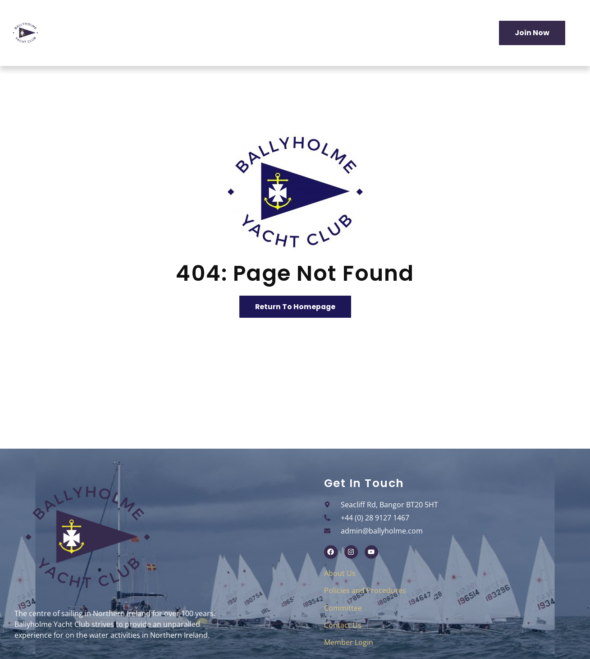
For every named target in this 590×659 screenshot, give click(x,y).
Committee (343, 608)
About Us (340, 573)
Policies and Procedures (365, 591)
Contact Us (342, 625)
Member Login (348, 643)
